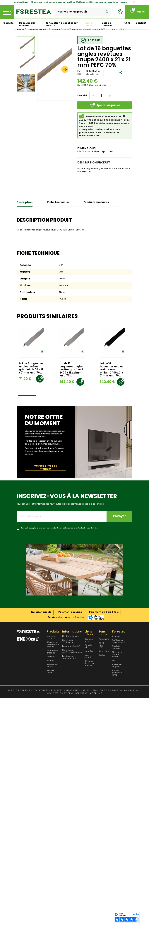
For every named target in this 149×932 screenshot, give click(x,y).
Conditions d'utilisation (67, 641)
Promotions (103, 639)
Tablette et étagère (117, 665)
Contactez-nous (90, 640)
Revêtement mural (52, 665)
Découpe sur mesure (27, 24)
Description (24, 202)
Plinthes (50, 661)
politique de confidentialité (51, 528)
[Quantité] (101, 95)
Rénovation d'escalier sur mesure (61, 24)
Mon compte (88, 656)
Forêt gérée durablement (93, 72)
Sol (113, 661)
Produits (8, 22)
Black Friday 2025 (101, 645)
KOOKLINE (96, 693)
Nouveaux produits (51, 637)
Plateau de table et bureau (117, 654)
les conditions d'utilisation (76, 528)
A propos (116, 636)
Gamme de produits (52, 652)
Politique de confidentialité (69, 657)
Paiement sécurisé (71, 646)
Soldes (101, 655)
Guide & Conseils (107, 24)
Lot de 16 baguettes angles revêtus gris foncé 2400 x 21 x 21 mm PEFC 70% (71, 369)
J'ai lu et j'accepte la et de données (59, 528)
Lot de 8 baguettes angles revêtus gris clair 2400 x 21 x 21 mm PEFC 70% (31, 368)
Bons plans (89, 24)
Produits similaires (96, 202)
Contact (141, 22)
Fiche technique (58, 202)
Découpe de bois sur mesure (90, 663)
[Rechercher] (83, 11)
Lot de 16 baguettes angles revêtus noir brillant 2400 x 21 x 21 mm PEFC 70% (111, 369)
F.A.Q (127, 22)
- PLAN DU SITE (99, 690)
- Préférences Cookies (124, 690)
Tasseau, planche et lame (117, 673)
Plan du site (88, 646)
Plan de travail (50, 672)
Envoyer (119, 516)
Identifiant (90, 651)
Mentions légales (70, 636)
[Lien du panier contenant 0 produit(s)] (137, 12)
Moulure (50, 657)
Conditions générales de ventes (72, 651)
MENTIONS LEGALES (78, 690)
